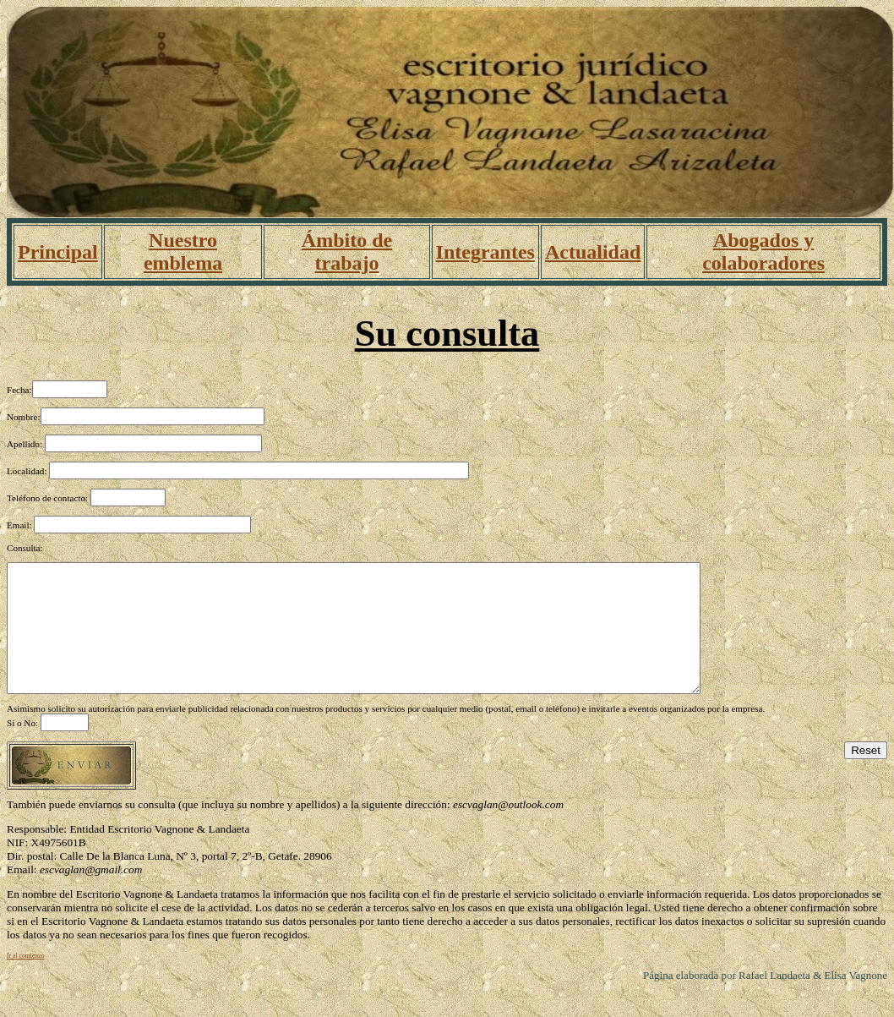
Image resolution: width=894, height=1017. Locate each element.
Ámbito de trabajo (347, 251)
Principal (58, 252)
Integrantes (485, 252)
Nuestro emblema (183, 251)
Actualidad (593, 252)
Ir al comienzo (26, 981)
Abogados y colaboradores (763, 251)
